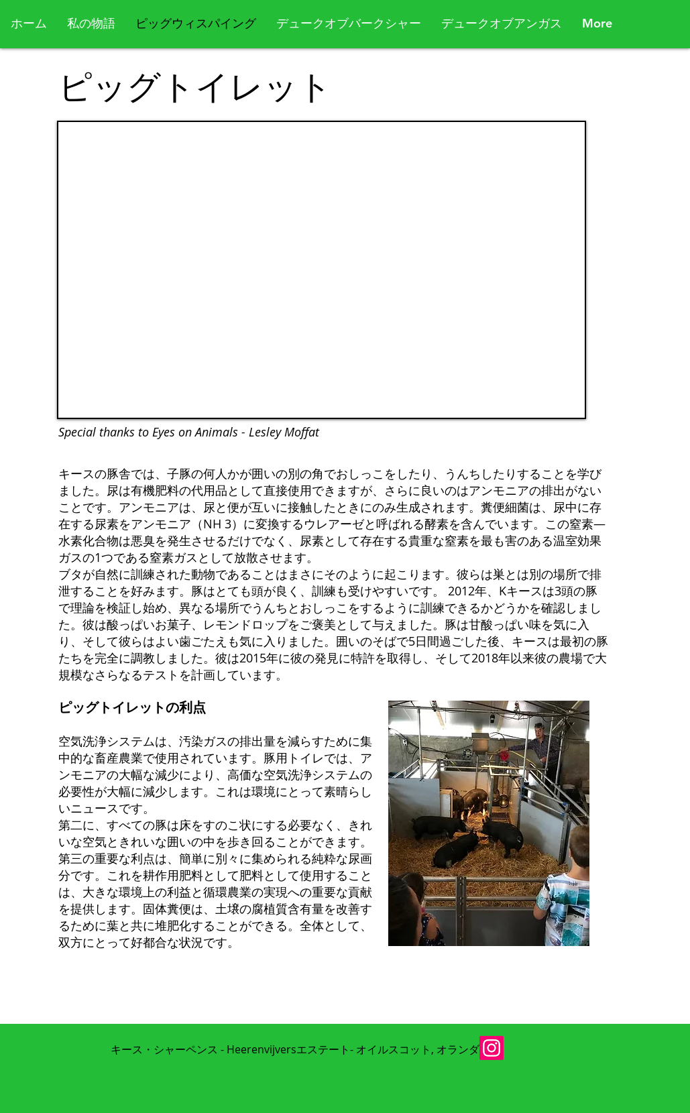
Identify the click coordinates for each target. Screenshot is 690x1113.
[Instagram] (491, 1048)
